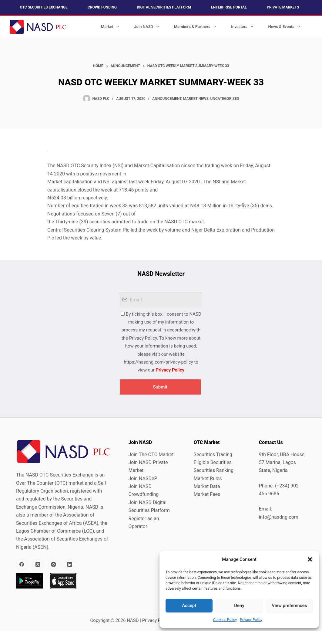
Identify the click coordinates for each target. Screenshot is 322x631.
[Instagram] (53, 564)
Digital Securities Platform (164, 7)
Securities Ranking (214, 470)
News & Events (285, 26)
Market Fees (207, 494)
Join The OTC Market (150, 454)
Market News (196, 99)
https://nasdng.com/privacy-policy (158, 362)
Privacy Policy (251, 620)
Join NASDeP (142, 478)
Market (111, 26)
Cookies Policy (225, 620)
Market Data (207, 486)
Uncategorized (224, 99)
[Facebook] (22, 564)
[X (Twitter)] (38, 564)
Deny (239, 605)
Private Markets (283, 7)
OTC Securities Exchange (44, 7)
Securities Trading (213, 454)
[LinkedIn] (69, 564)
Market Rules (208, 478)
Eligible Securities (213, 462)
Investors (243, 26)
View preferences (289, 605)
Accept (189, 605)
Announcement (166, 99)
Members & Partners (196, 26)
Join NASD (147, 26)
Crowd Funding (102, 7)
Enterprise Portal (229, 7)
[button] (310, 559)
